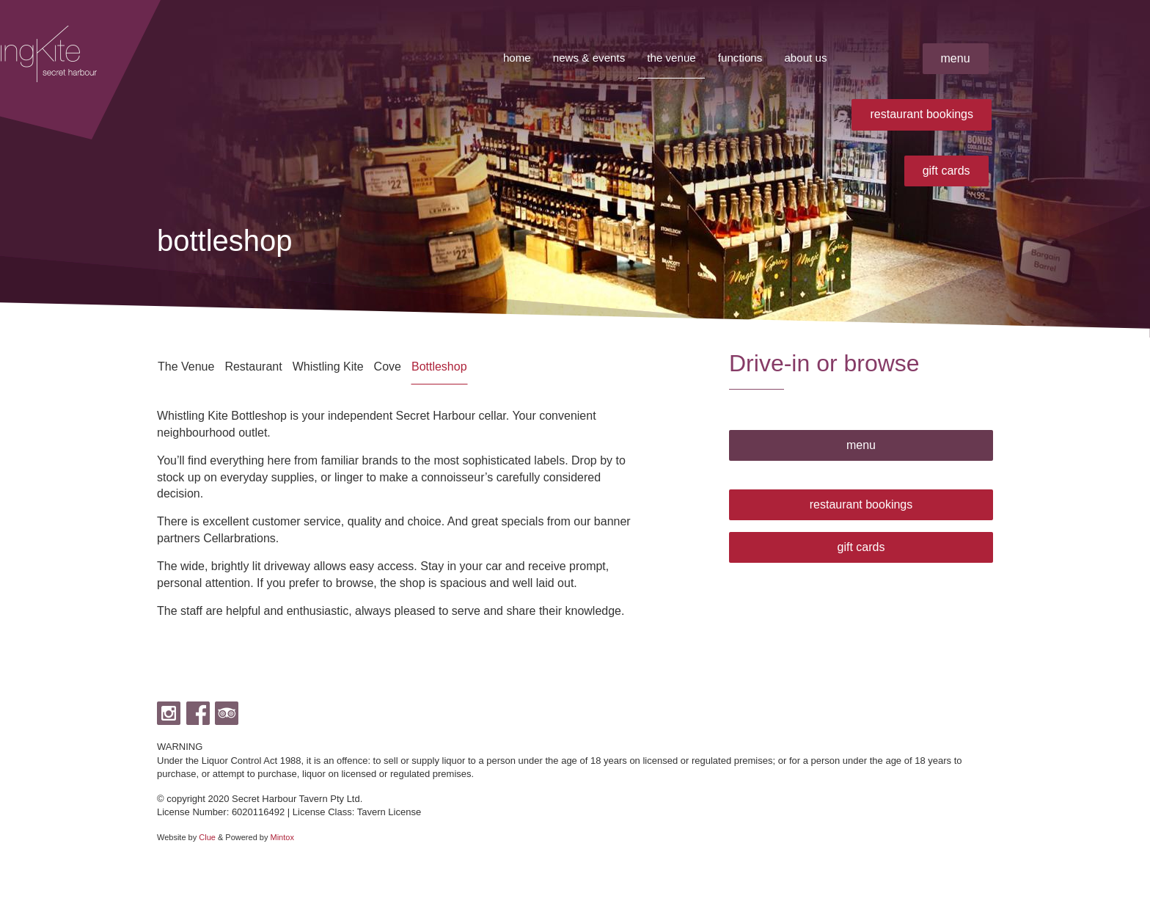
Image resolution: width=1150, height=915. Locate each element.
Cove (387, 366)
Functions (736, 57)
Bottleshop (439, 366)
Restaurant (253, 366)
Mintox (282, 837)
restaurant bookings (921, 114)
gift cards (946, 170)
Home (504, 57)
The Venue (665, 57)
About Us (804, 57)
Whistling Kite (328, 366)
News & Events (579, 57)
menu (955, 58)
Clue (207, 837)
